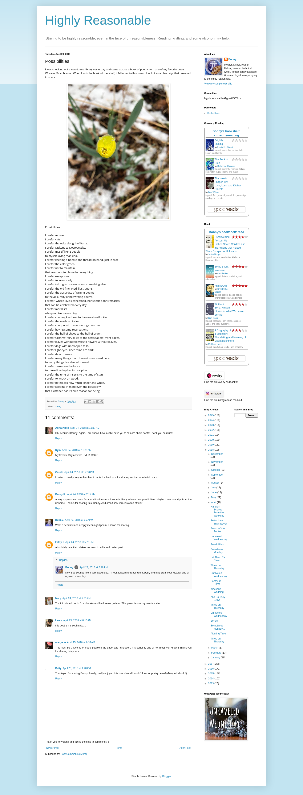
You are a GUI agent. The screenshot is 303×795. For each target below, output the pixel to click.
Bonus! (214, 620)
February (216, 652)
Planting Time (218, 633)
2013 (211, 683)
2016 (211, 668)
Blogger (166, 776)
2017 (211, 663)
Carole (59, 472)
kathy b (59, 542)
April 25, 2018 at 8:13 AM (77, 620)
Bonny (69, 567)
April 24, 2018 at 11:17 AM (85, 427)
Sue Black (213, 318)
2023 (211, 425)
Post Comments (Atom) (74, 754)
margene (60, 642)
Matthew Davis (215, 344)
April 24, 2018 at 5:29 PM (79, 542)
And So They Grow (217, 598)
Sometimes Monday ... (217, 551)
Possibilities (217, 544)
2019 (211, 444)
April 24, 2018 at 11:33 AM (77, 450)
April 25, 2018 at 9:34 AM (81, 642)
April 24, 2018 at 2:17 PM (81, 494)
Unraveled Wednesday (218, 538)
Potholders (213, 113)
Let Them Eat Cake (218, 559)
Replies (63, 560)
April (214, 502)
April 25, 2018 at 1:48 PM (77, 668)
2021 (211, 434)
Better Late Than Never (218, 522)
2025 (211, 415)
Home (119, 747)
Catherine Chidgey (226, 166)
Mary (58, 598)
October (216, 469)
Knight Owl (221, 285)
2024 (211, 420)
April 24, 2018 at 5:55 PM (76, 598)
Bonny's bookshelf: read (226, 232)
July (213, 487)
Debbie (59, 520)
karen (58, 620)
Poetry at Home (215, 582)
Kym (58, 450)
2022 (211, 429)
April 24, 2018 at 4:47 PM (79, 520)
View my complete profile (218, 83)
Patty (58, 668)
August (215, 482)
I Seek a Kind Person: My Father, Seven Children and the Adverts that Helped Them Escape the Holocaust (225, 244)
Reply (58, 438)
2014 (211, 678)
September (217, 474)
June (214, 492)
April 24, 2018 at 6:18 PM (94, 567)
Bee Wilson (213, 192)
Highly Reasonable (98, 20)
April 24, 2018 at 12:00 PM (79, 472)
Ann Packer (222, 273)
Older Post (185, 747)
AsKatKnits (62, 427)
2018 (211, 449)
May (214, 497)
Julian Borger (214, 254)
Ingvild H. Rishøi (225, 147)
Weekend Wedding (216, 590)
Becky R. (60, 494)
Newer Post (52, 747)
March (215, 647)
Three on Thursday (217, 567)
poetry (58, 406)
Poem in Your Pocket (217, 530)
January (216, 657)
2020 (211, 439)
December (217, 453)
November (217, 461)
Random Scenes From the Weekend (217, 511)
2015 (211, 673)
